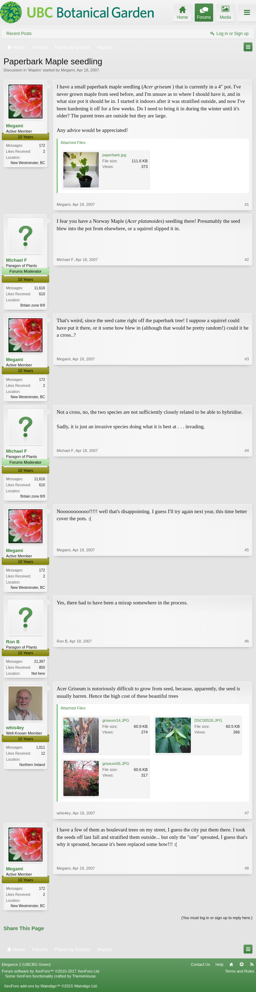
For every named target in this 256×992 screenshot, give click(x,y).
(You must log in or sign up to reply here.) (216, 922)
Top (241, 968)
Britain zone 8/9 (33, 305)
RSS (251, 968)
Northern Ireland (32, 768)
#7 (247, 816)
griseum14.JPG (115, 724)
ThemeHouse (84, 980)
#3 (247, 396)
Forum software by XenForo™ (51, 975)
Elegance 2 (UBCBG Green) (26, 968)
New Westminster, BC (28, 163)
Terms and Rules (239, 975)
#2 (247, 304)
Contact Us (200, 968)
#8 (247, 908)
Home (231, 968)
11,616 (39, 288)
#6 (247, 675)
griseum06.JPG (115, 767)
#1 (247, 204)
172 (42, 145)
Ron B (12, 644)
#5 (247, 588)
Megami (68, 70)
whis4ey (15, 731)
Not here (38, 676)
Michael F (16, 260)
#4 (247, 496)
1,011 (40, 751)
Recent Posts (19, 33)
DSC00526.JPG (208, 724)
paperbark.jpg (114, 155)
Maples (34, 70)
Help (219, 968)
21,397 (39, 664)
